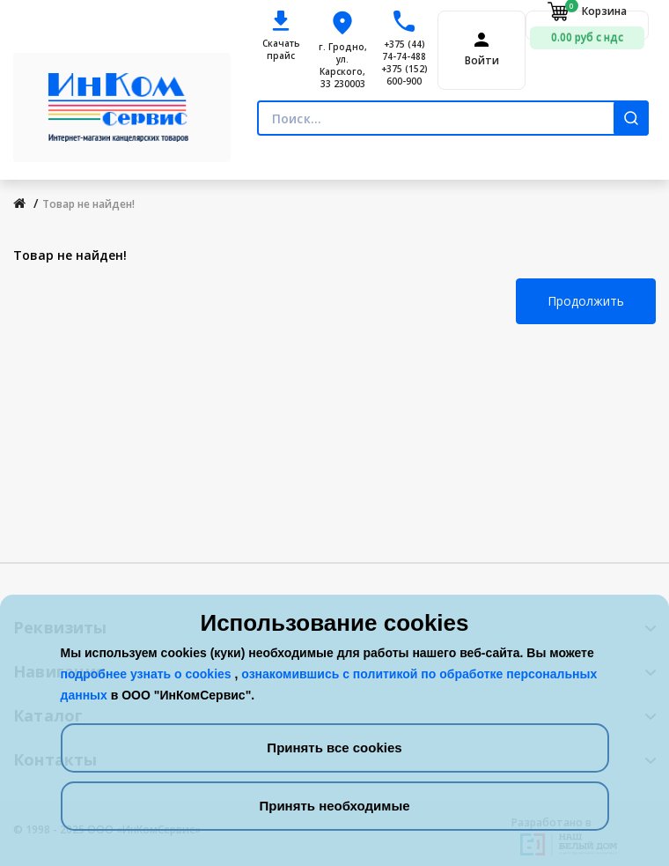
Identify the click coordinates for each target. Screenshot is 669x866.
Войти (482, 61)
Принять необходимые (334, 805)
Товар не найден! (88, 203)
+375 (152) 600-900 (404, 75)
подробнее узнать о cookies (148, 674)
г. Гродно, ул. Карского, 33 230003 (343, 65)
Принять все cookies (334, 747)
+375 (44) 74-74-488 (404, 50)
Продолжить (586, 300)
